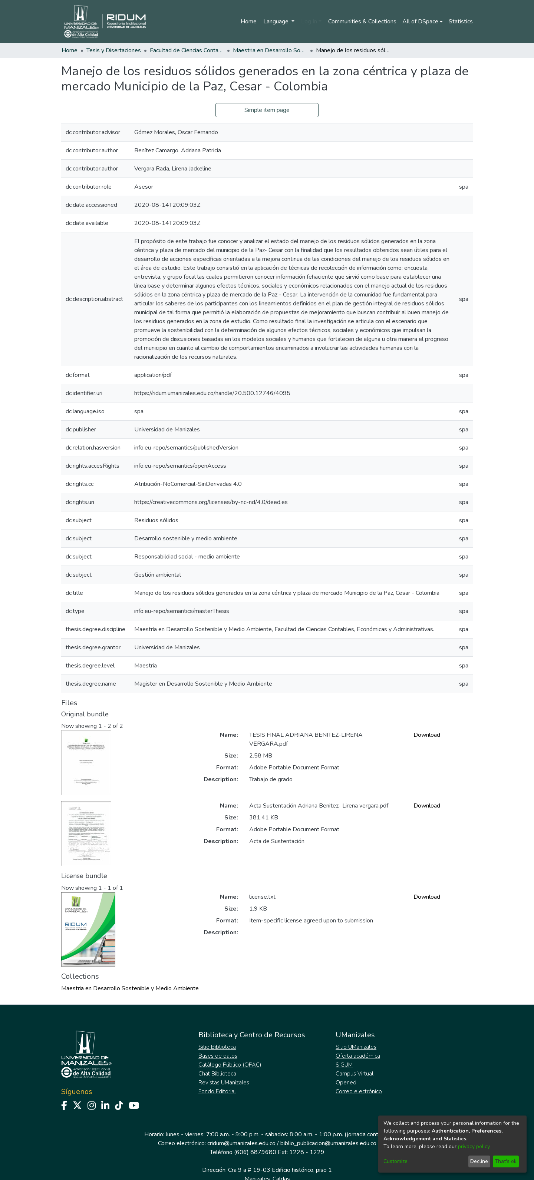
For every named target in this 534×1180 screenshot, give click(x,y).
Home (249, 21)
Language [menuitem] (276, 21)
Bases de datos (217, 1056)
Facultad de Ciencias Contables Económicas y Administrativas (187, 50)
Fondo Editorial (217, 1091)
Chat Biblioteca (217, 1073)
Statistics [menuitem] (461, 21)
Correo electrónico (359, 1091)
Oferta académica (358, 1056)
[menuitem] (422, 21)
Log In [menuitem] (309, 21)
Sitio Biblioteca (217, 1047)
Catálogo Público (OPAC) (229, 1064)
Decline (479, 1161)
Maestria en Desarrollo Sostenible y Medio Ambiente (270, 50)
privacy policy (474, 1146)
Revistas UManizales (223, 1082)
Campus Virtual (354, 1073)
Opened (346, 1082)
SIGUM (344, 1064)
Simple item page (267, 110)
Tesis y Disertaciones (113, 50)
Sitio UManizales (356, 1047)
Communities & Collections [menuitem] (362, 21)
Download (426, 735)
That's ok (506, 1161)
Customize (395, 1161)
